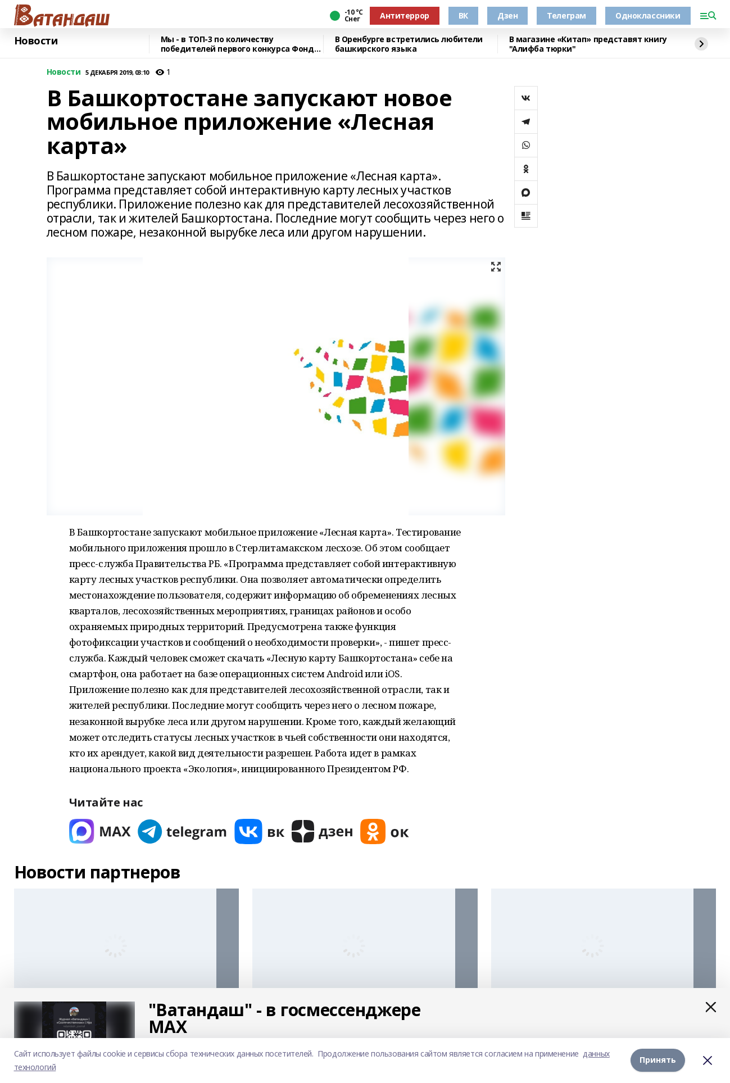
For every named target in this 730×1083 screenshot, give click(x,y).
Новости (36, 41)
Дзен (507, 15)
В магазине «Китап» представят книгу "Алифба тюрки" (588, 44)
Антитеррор (404, 15)
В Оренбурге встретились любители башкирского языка (409, 44)
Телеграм (566, 15)
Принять (658, 1060)
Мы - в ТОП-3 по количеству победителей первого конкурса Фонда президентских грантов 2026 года (240, 44)
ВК (463, 15)
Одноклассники (648, 15)
